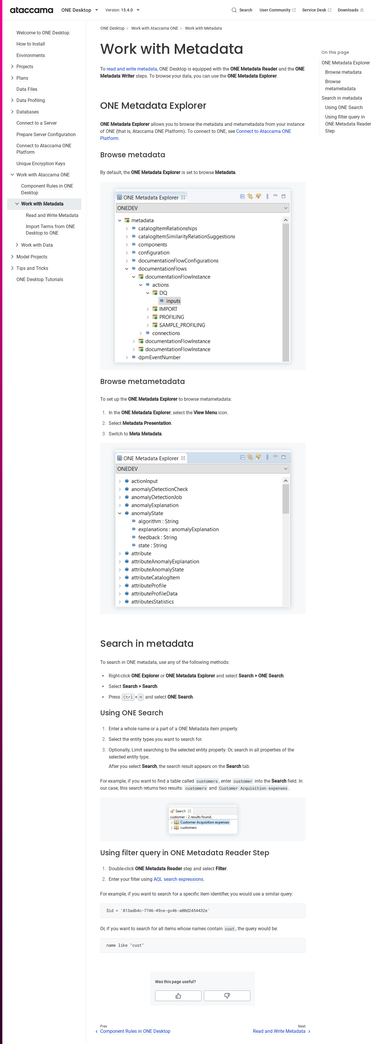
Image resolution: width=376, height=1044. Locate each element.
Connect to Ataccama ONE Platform (43, 149)
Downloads (351, 10)
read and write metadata (132, 69)
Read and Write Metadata (52, 215)
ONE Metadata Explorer (346, 63)
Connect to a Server (36, 123)
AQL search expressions (178, 879)
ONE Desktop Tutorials (39, 279)
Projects (24, 66)
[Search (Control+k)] (241, 10)
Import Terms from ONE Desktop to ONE (50, 230)
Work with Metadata (42, 204)
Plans (22, 78)
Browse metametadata (340, 85)
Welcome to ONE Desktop (42, 33)
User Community (278, 10)
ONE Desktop (112, 28)
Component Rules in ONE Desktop (47, 189)
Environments (30, 55)
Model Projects (31, 257)
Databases (27, 112)
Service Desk (317, 10)
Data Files (26, 89)
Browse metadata (343, 72)
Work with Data (37, 245)
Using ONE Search (344, 107)
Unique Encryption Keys (40, 163)
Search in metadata (342, 98)
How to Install (30, 44)
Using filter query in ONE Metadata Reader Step (348, 124)
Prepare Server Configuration (46, 134)
